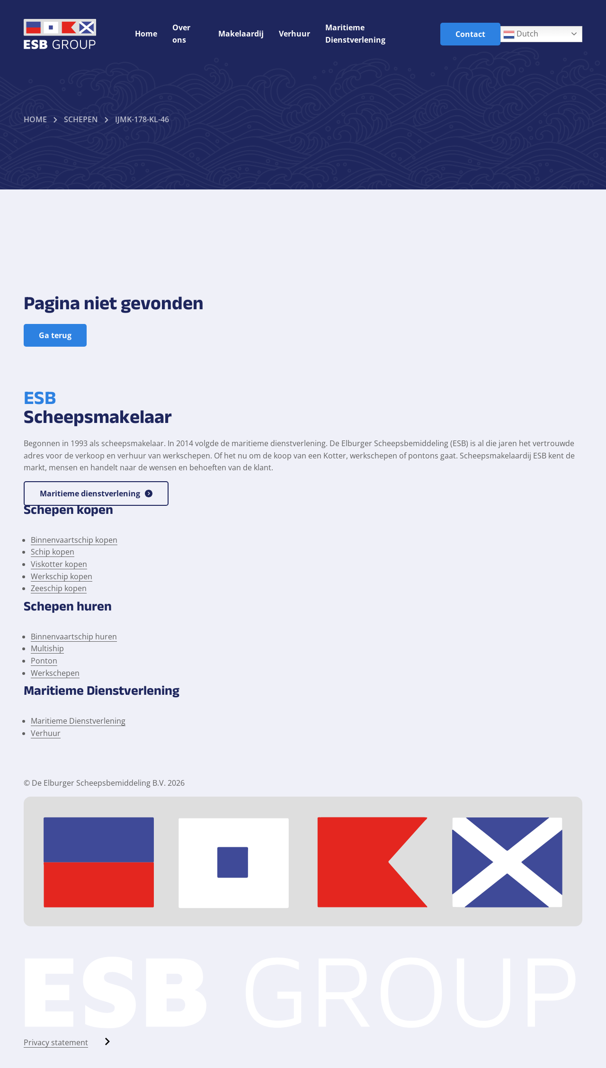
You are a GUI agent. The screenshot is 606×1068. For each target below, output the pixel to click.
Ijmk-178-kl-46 (142, 119)
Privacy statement (56, 1042)
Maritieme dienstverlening (96, 493)
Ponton (44, 660)
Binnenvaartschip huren (74, 636)
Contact (470, 34)
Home (146, 33)
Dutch (520, 34)
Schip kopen (52, 552)
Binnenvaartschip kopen (74, 540)
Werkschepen (55, 673)
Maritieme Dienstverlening (78, 721)
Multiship (47, 648)
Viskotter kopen (59, 564)
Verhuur (294, 33)
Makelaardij (241, 33)
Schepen (81, 119)
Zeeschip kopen (59, 588)
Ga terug (55, 335)
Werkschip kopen (61, 576)
